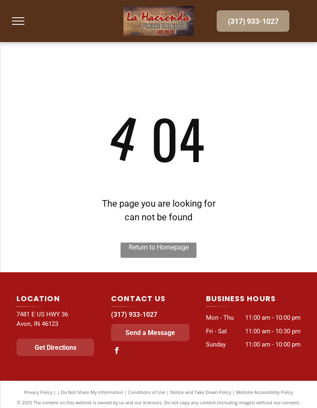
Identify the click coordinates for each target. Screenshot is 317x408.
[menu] (18, 21)
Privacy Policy (38, 392)
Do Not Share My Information (92, 392)
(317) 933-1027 (134, 314)
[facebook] (116, 351)
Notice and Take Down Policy (201, 392)
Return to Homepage (159, 247)
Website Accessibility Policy (264, 392)
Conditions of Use (147, 392)
